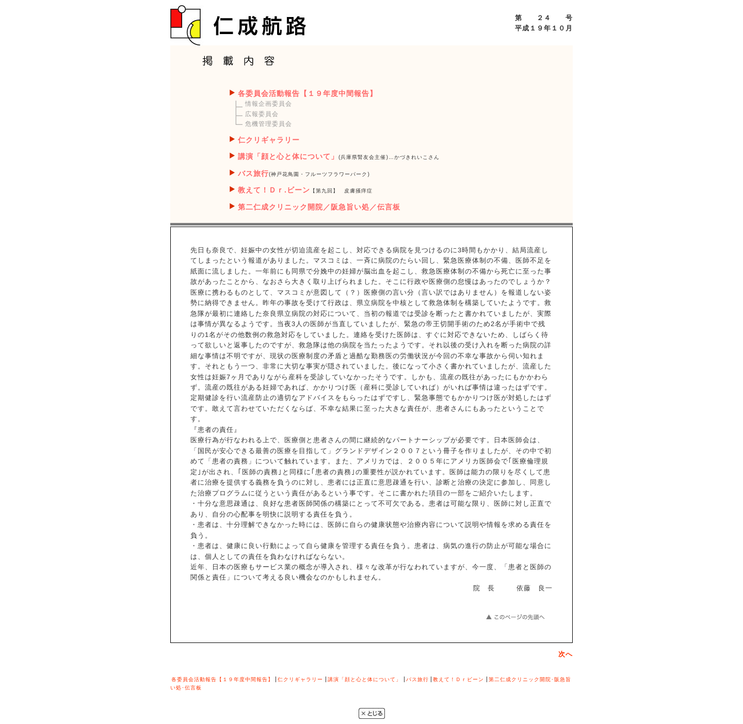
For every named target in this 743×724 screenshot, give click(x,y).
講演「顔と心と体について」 (288, 156)
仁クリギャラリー (269, 140)
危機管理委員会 (268, 123)
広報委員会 (262, 114)
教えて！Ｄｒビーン (458, 679)
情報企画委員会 (268, 103)
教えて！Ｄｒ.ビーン (274, 190)
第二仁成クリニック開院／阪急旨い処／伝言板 (319, 207)
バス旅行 (253, 173)
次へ (565, 654)
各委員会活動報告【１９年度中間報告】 (307, 93)
